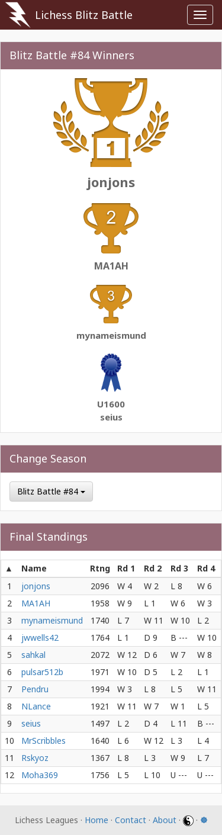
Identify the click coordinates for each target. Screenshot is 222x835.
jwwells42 (40, 637)
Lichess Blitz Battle (84, 15)
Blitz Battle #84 (51, 491)
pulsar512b (42, 671)
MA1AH (111, 265)
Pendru (35, 689)
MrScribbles (43, 740)
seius (111, 417)
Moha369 (39, 775)
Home (96, 820)
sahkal (33, 654)
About (164, 820)
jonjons (111, 182)
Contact (130, 820)
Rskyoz (35, 757)
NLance (36, 706)
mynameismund (111, 335)
